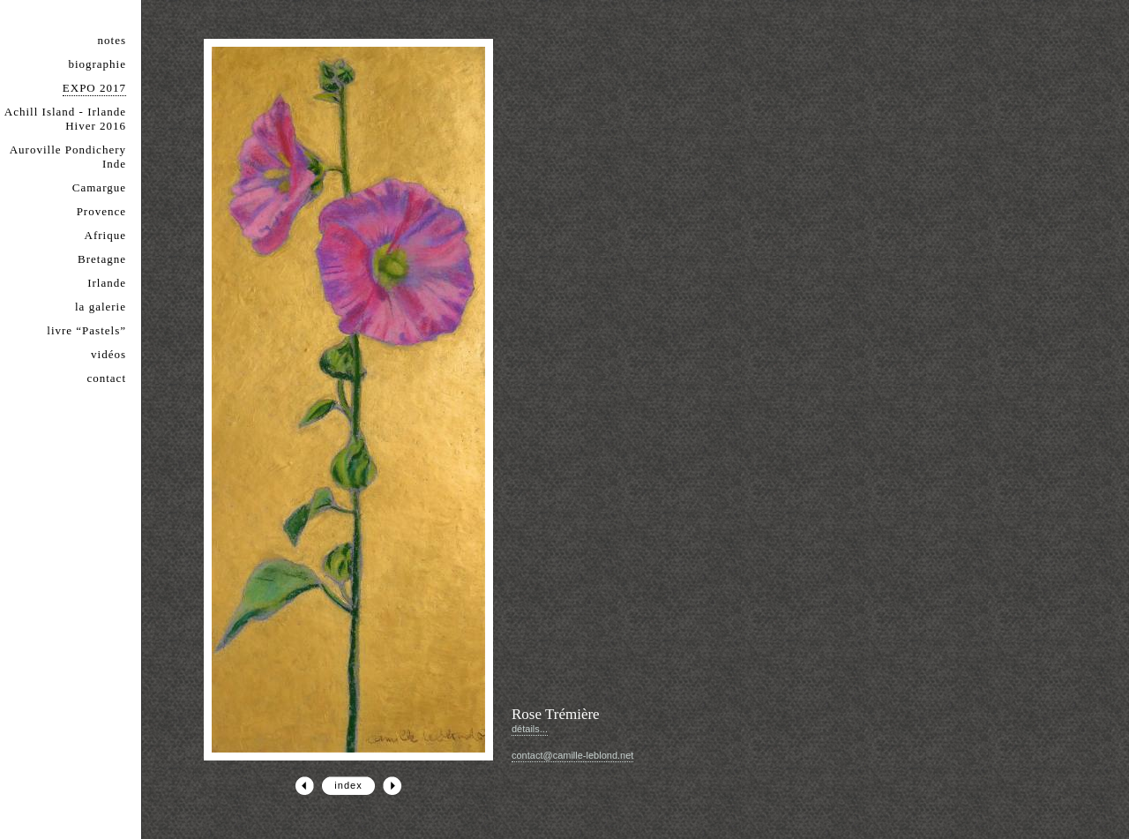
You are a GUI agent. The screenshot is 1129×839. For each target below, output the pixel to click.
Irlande (106, 282)
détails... (530, 728)
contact (106, 378)
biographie (97, 64)
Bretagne (102, 259)
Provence (101, 211)
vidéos (108, 354)
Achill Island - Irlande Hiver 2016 (65, 118)
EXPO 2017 (94, 87)
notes (112, 40)
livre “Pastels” (86, 330)
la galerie (100, 306)
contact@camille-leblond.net (572, 755)
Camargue (99, 187)
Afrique (105, 235)
